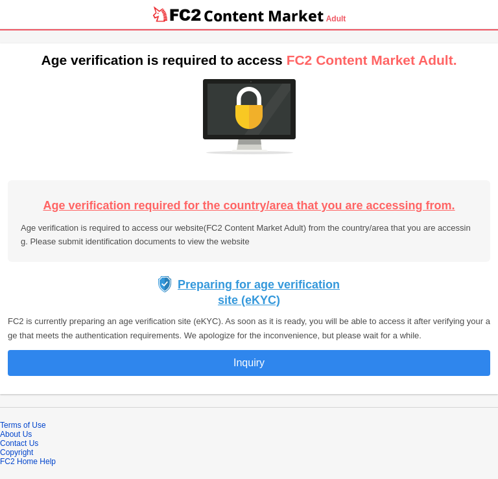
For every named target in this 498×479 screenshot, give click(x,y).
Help (48, 461)
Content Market (264, 15)
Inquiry (249, 362)
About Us (16, 434)
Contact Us (19, 443)
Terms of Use (23, 425)
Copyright (16, 452)
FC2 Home (19, 461)
